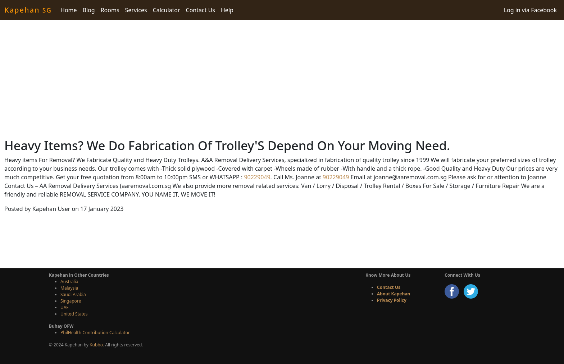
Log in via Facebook (530, 10)
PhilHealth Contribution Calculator (95, 333)
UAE (64, 307)
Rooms (110, 10)
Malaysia (69, 288)
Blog (89, 10)
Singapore (70, 301)
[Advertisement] (282, 79)
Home (68, 10)
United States (73, 314)
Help (227, 10)
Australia (69, 281)
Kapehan (28, 10)
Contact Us (200, 10)
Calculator (166, 10)
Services (136, 10)
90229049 (256, 177)
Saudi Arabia (73, 294)
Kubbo (96, 345)
